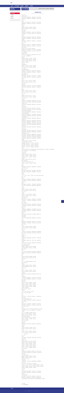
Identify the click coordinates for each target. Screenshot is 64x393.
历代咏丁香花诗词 (26, 384)
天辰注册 (43, 8)
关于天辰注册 (13, 13)
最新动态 (12, 16)
